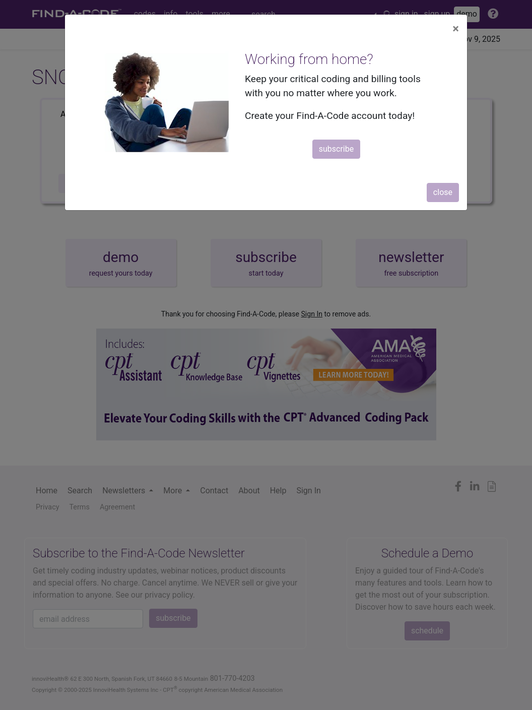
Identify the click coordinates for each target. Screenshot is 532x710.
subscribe (336, 149)
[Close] (455, 29)
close (442, 192)
